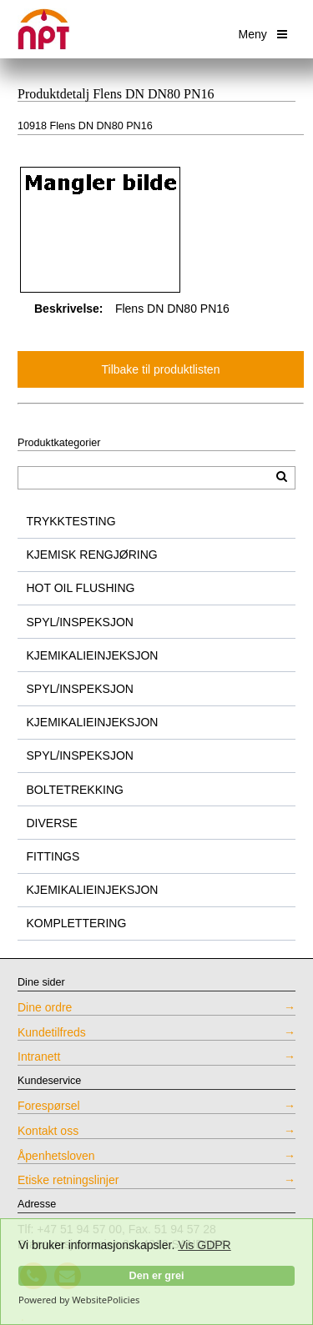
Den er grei (156, 1276)
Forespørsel (49, 1105)
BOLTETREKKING (75, 789)
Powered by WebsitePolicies (78, 1300)
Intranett (39, 1056)
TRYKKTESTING (71, 521)
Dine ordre (45, 1007)
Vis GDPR (204, 1245)
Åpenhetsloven (56, 1155)
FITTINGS (53, 856)
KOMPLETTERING (77, 923)
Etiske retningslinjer (68, 1180)
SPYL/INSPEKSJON (80, 622)
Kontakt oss (48, 1130)
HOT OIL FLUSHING (81, 588)
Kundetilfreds (52, 1032)
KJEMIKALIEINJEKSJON (93, 655)
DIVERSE (52, 823)
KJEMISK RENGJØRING (92, 554)
